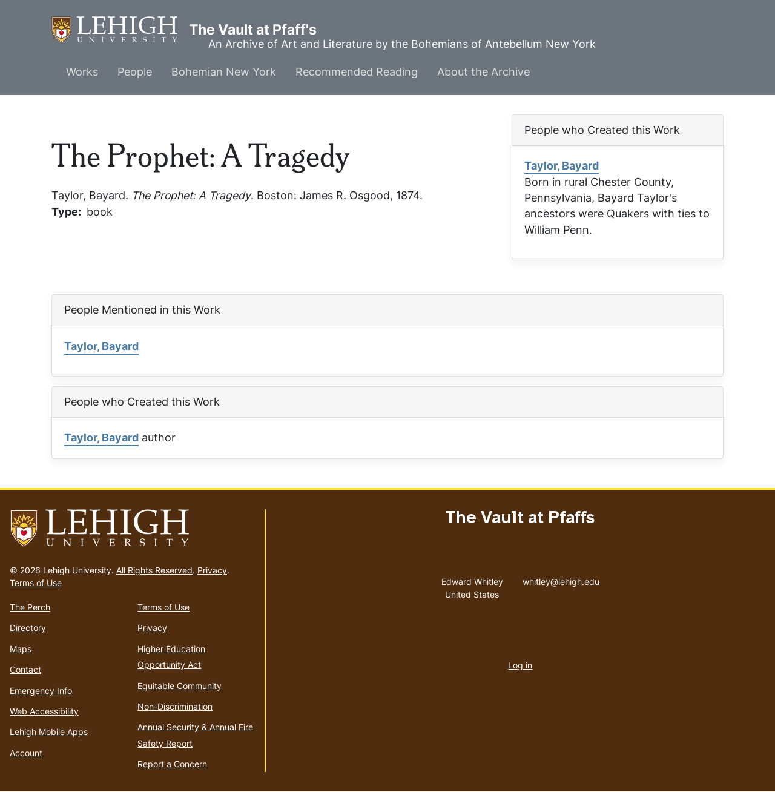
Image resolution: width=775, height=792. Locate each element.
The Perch (30, 607)
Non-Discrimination (175, 706)
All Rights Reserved (154, 570)
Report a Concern (172, 764)
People (134, 71)
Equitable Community (179, 685)
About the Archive (483, 71)
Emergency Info (41, 690)
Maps (20, 649)
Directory (28, 627)
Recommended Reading (356, 71)
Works (82, 71)
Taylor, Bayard (561, 165)
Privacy (212, 570)
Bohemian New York (223, 71)
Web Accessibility (44, 711)
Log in (520, 665)
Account (26, 753)
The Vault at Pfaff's (120, 30)
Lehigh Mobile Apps (49, 732)
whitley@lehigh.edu (561, 578)
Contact (25, 669)
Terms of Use (36, 583)
